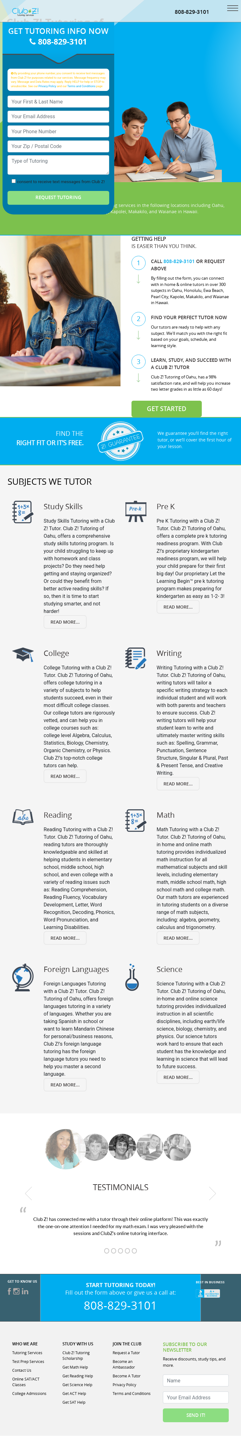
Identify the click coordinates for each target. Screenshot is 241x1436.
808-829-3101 (192, 11)
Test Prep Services (28, 1361)
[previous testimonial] (28, 1194)
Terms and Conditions (81, 86)
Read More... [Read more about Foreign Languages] (65, 1085)
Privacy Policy (47, 86)
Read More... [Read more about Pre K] (178, 607)
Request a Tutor (126, 1352)
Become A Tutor (127, 1375)
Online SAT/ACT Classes (26, 1381)
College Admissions (29, 1393)
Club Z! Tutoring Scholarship (76, 1355)
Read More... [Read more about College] (65, 776)
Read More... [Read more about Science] (178, 1077)
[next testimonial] (212, 1194)
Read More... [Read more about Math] (178, 938)
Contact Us (21, 1370)
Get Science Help (77, 1384)
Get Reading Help (77, 1375)
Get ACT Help (74, 1393)
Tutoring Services (27, 1352)
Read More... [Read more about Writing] (178, 784)
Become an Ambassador (124, 1364)
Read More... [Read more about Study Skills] (65, 622)
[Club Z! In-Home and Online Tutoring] (25, 12)
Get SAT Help (73, 1402)
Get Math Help (75, 1367)
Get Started (166, 408)
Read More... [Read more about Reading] (65, 938)
